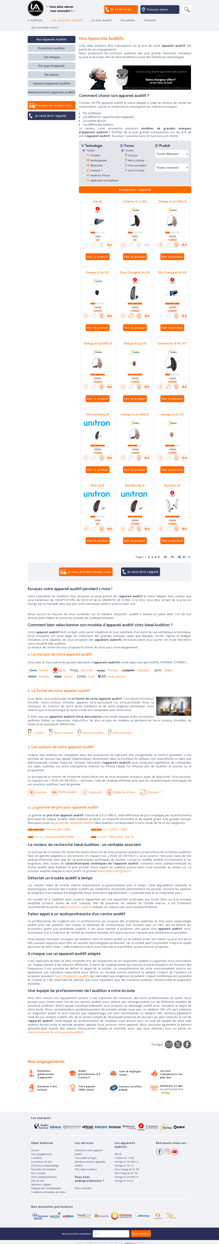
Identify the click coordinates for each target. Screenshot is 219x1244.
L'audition (35, 20)
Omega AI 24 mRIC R (97, 343)
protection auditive (79, 907)
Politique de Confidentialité (46, 1188)
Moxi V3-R (97, 485)
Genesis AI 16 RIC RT (172, 343)
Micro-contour (135, 160)
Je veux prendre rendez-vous (89, 572)
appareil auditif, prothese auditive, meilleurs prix (36, 8)
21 (184, 557)
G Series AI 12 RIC (135, 201)
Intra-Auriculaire (90, 733)
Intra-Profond (134, 170)
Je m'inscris (141, 1234)
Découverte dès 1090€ (59, 837)
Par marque (52, 57)
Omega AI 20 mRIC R (135, 414)
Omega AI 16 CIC (97, 272)
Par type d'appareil (52, 66)
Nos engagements (41, 1154)
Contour (131, 155)
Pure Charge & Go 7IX (135, 272)
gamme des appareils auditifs (74, 823)
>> (189, 557)
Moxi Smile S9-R (97, 414)
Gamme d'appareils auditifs (51, 83)
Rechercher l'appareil (135, 190)
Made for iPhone (98, 175)
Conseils (150, 20)
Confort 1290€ (117, 829)
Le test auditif (102, 20)
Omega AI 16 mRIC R (172, 201)
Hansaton (135, 670)
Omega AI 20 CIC (172, 414)
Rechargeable (96, 160)
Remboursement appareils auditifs (51, 92)
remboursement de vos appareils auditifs (56, 1032)
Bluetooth (94, 165)
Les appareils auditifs (67, 20)
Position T (94, 170)
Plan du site (37, 1180)
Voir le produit (97, 257)
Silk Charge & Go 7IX (172, 272)
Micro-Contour (61, 733)
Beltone (38, 676)
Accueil (35, 1150)
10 (165, 557)
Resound (81, 670)
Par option (52, 74)
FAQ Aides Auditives (86, 1169)
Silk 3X (97, 201)
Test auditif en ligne (86, 1158)
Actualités (128, 20)
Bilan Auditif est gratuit (114, 871)
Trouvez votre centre (157, 14)
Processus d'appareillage (45, 1165)
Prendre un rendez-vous (53, 105)
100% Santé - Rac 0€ (121, 837)
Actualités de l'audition (43, 1169)
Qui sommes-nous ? (45, 27)
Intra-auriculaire (136, 165)
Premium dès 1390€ (58, 829)
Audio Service (111, 676)
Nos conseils (38, 1173)
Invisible (93, 155)
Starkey (38, 670)
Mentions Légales (41, 1184)
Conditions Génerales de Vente (48, 1192)
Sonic (86, 676)
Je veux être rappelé (50, 116)
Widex (163, 670)
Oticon (63, 676)
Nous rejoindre (83, 1188)
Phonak (106, 670)
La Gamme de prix (41, 1161)
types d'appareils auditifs (72, 976)
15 (172, 557)
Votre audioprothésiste (44, 1177)
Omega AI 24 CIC (135, 343)
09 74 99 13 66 (121, 9)
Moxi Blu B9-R (135, 485)
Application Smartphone (102, 180)
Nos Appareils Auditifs (51, 39)
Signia (59, 670)
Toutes (90, 150)
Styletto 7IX (172, 485)
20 (179, 557)
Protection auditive (51, 48)
